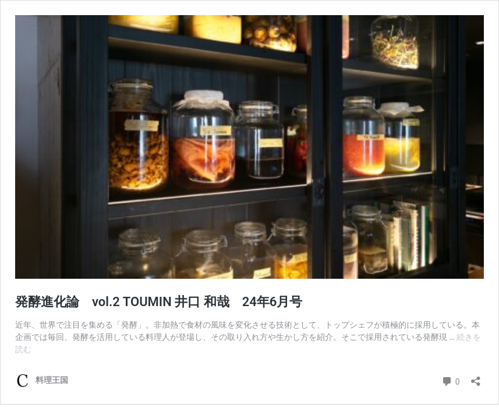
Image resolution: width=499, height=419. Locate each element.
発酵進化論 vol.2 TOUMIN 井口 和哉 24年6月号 (158, 301)
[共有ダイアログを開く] (476, 377)
